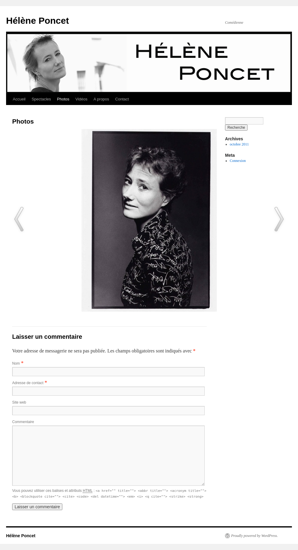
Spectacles (41, 99)
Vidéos (81, 99)
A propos (101, 99)
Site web (19, 402)
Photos (63, 99)
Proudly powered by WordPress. (254, 536)
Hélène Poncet (37, 21)
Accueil (19, 99)
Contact (122, 99)
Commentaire (23, 422)
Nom (16, 363)
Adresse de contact (27, 383)
